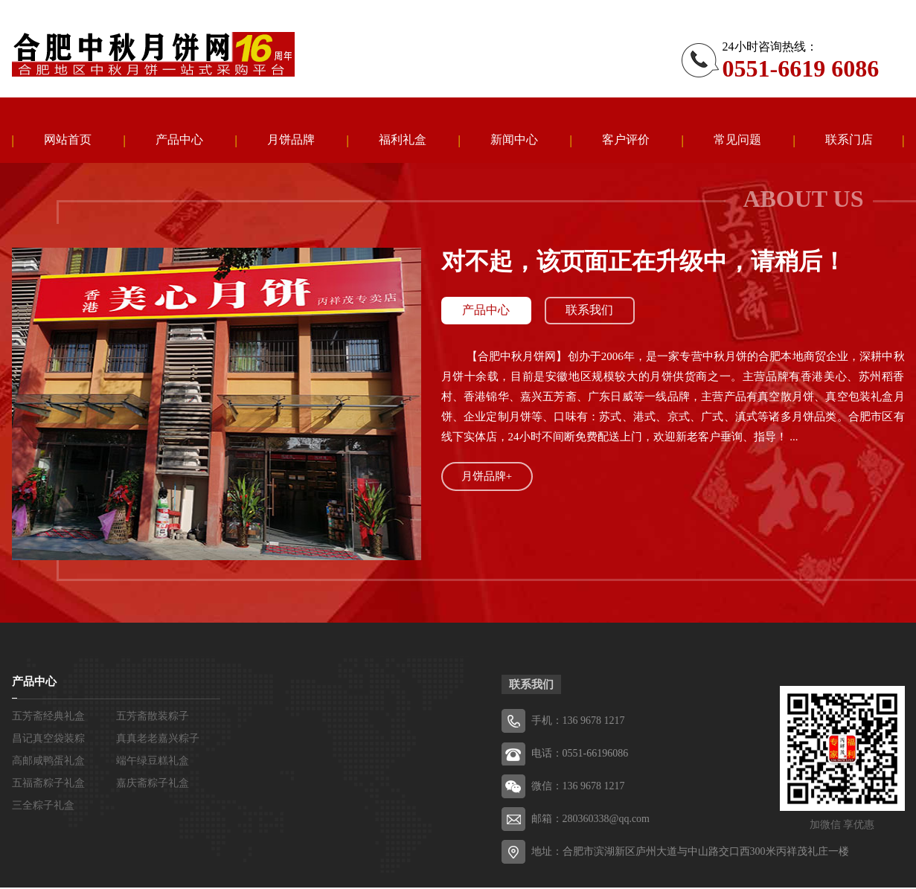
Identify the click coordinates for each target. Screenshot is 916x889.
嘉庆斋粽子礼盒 (152, 784)
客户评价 (626, 140)
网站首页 (68, 140)
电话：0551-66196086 (580, 754)
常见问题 (737, 140)
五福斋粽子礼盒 (48, 784)
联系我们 (592, 312)
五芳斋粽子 (153, 54)
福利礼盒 (402, 140)
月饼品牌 (291, 140)
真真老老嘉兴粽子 (157, 739)
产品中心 (179, 140)
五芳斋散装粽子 (152, 717)
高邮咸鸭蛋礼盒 (48, 762)
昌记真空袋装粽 (48, 739)
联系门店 (849, 140)
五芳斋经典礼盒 (48, 717)
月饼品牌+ (486, 478)
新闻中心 (514, 140)
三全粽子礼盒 (43, 806)
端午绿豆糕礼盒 (152, 762)
